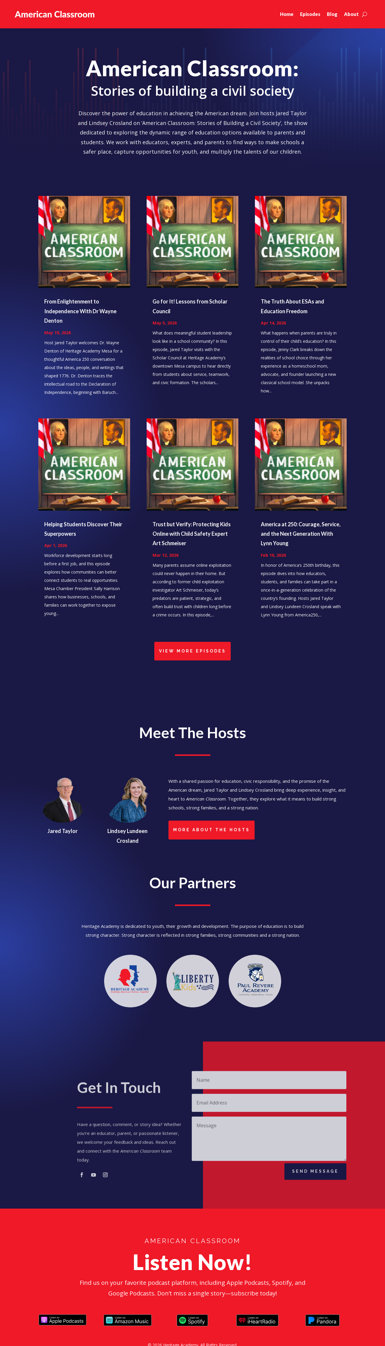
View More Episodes (192, 651)
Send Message (315, 1174)
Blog (332, 14)
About (351, 14)
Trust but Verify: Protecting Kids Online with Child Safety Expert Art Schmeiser (192, 534)
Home (287, 14)
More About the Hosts (211, 829)
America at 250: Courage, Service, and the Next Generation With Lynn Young (300, 534)
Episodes (310, 14)
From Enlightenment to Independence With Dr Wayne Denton (80, 311)
